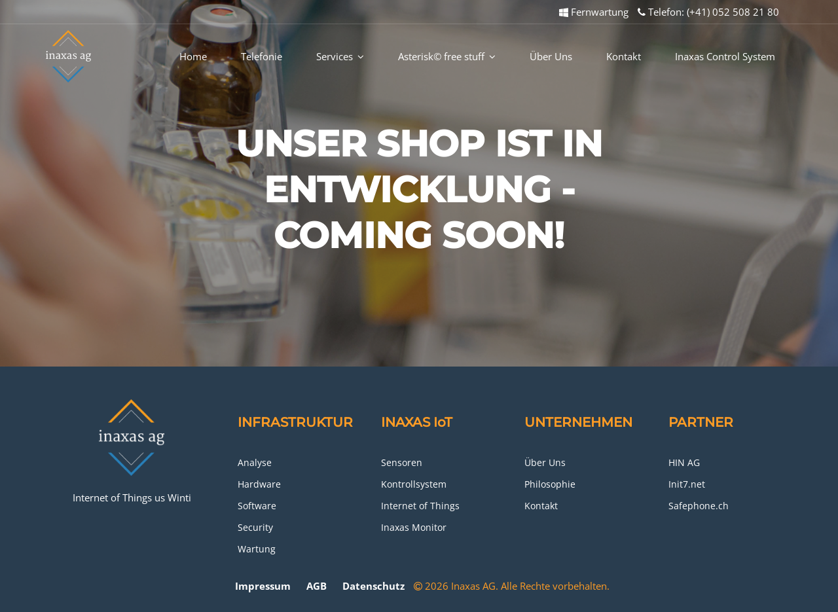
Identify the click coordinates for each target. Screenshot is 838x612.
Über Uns (551, 56)
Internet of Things (420, 505)
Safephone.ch (698, 505)
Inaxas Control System (725, 56)
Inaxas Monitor (413, 527)
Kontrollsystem (413, 484)
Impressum (263, 585)
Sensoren (401, 462)
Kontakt (623, 56)
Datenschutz (373, 585)
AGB (316, 585)
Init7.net (686, 484)
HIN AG (684, 462)
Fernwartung (593, 11)
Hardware (259, 484)
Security (255, 527)
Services (340, 56)
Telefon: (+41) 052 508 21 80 (708, 11)
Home (193, 56)
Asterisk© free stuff (447, 56)
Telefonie (261, 56)
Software (257, 505)
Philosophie (549, 484)
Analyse (255, 462)
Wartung (257, 549)
